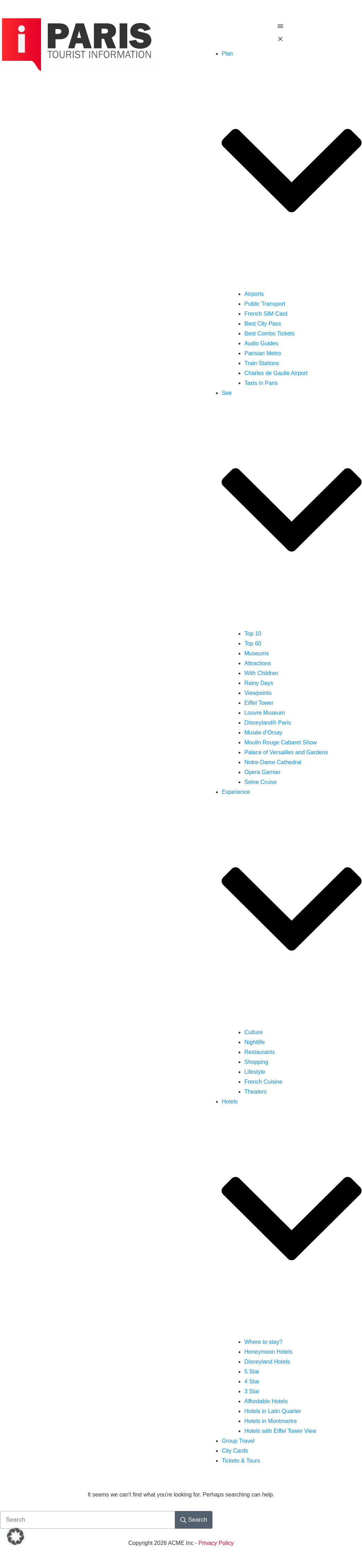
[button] (15, 1536)
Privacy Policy (216, 1543)
